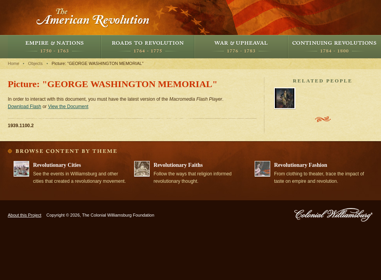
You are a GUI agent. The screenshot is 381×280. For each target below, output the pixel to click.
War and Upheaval (241, 46)
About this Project (24, 215)
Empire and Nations (54, 46)
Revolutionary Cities (57, 165)
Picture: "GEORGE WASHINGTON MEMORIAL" (97, 63)
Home (13, 63)
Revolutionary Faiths (178, 165)
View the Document (68, 106)
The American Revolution (93, 17)
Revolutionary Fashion (300, 165)
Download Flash (24, 106)
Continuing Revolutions (334, 46)
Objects (35, 63)
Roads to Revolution (147, 46)
